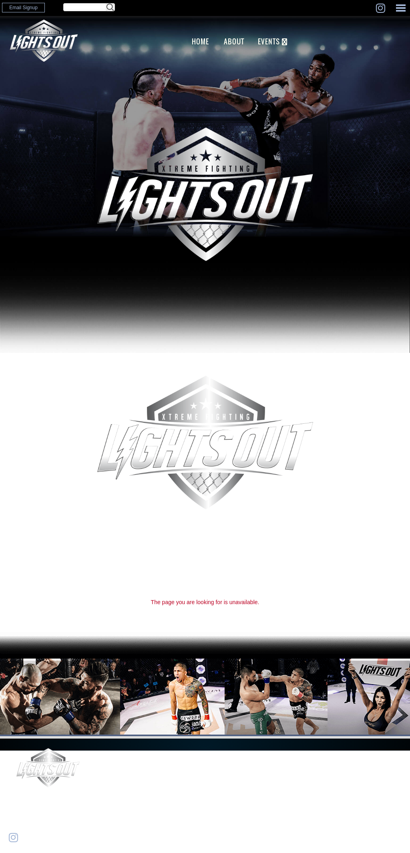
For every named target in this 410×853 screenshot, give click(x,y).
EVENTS (269, 41)
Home (200, 41)
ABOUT (234, 41)
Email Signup (23, 7)
